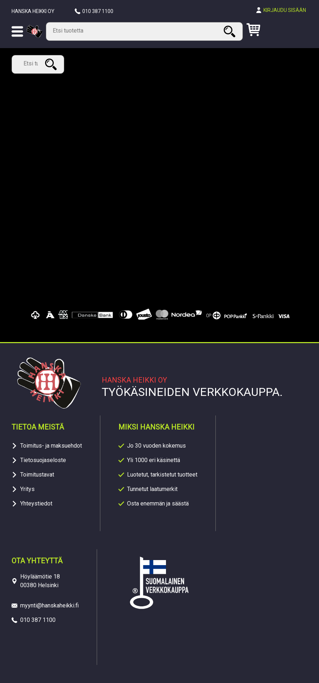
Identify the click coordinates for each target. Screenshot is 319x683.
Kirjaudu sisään (284, 10)
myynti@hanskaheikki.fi (49, 605)
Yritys (27, 489)
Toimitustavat (37, 474)
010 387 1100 (97, 11)
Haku (230, 31)
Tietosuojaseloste (43, 460)
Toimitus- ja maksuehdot (51, 445)
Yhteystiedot (36, 503)
